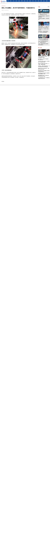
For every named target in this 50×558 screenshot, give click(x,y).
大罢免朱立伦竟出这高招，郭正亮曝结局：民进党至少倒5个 (43, 61)
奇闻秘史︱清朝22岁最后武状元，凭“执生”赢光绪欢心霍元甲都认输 (43, 66)
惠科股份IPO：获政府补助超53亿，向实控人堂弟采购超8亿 (43, 32)
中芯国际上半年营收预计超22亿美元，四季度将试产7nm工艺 (43, 14)
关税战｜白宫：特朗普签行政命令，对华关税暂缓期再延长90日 (43, 39)
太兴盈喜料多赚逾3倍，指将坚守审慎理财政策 (43, 16)
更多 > (49, 6)
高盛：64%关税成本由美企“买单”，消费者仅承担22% (43, 42)
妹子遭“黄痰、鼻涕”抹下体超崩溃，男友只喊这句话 (43, 59)
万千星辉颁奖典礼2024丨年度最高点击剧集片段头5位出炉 (44, 78)
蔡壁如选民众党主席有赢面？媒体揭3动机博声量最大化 (43, 71)
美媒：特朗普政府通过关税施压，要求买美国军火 (43, 44)
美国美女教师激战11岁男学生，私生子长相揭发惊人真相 (43, 57)
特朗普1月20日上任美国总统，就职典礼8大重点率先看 (43, 69)
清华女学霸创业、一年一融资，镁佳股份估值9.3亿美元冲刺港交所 (43, 27)
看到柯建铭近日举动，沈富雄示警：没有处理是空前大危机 (43, 76)
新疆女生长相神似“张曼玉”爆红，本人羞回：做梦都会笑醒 (43, 64)
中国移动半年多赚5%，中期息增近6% (43, 19)
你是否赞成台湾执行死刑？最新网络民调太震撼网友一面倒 (43, 73)
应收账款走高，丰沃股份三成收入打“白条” (43, 29)
